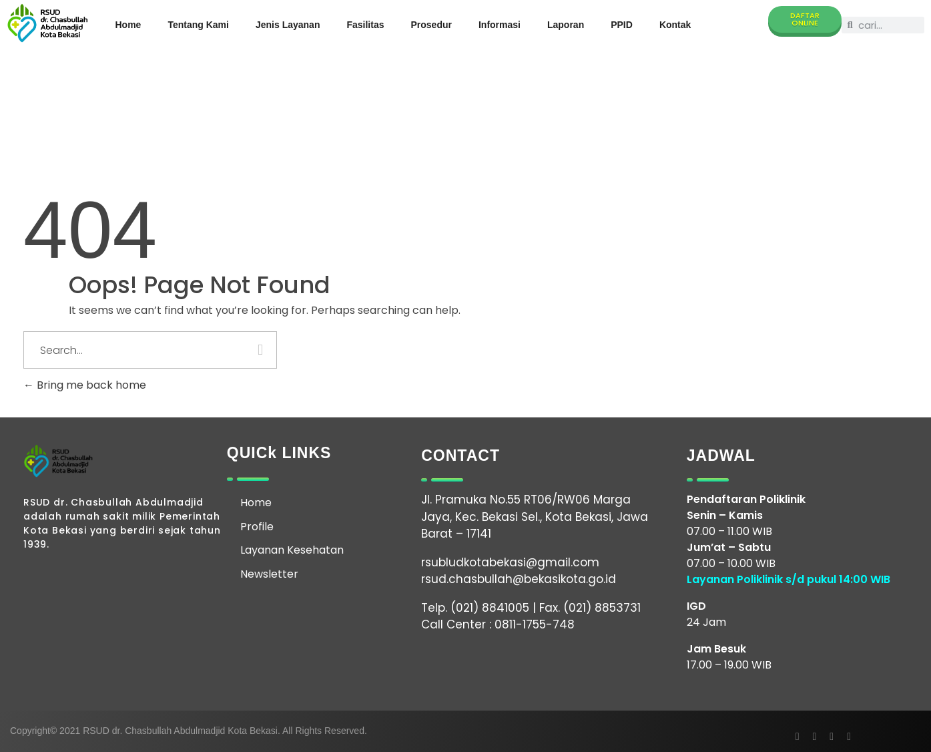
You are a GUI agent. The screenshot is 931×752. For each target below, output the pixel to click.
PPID (622, 24)
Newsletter (269, 574)
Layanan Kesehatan (292, 550)
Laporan (565, 24)
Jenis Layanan (288, 24)
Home (128, 24)
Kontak (675, 24)
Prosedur (430, 24)
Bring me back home (84, 385)
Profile (257, 526)
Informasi (500, 24)
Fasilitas (365, 24)
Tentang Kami (198, 24)
